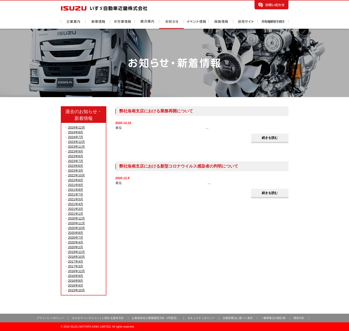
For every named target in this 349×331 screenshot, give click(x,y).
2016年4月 (75, 285)
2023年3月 (75, 170)
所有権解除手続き (272, 24)
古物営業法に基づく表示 (238, 318)
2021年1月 (75, 213)
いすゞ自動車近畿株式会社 (104, 8)
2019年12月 (76, 252)
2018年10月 (76, 257)
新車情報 (97, 24)
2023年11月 (76, 146)
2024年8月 (75, 132)
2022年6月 (75, 180)
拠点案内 (147, 24)
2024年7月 (75, 137)
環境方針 (298, 318)
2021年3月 (75, 209)
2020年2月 (75, 247)
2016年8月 (75, 280)
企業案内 (73, 24)
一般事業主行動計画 (273, 318)
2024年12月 (76, 127)
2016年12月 (76, 271)
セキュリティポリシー (201, 318)
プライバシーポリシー (50, 318)
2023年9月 (75, 151)
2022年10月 (76, 175)
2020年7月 (75, 237)
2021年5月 (75, 199)
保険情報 (220, 24)
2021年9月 (75, 185)
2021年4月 (75, 204)
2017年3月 (75, 266)
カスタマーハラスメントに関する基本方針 (98, 318)
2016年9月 (75, 276)
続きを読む (270, 138)
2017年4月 (75, 261)
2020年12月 (76, 218)
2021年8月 (75, 189)
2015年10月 (76, 290)
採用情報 (245, 24)
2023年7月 (75, 161)
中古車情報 (122, 24)
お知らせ (171, 24)
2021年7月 (75, 194)
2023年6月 (75, 166)
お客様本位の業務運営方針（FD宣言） (155, 318)
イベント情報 (196, 24)
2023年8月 (75, 156)
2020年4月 (75, 242)
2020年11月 (76, 223)
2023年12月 (76, 142)
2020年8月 (75, 233)
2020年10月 (76, 228)
